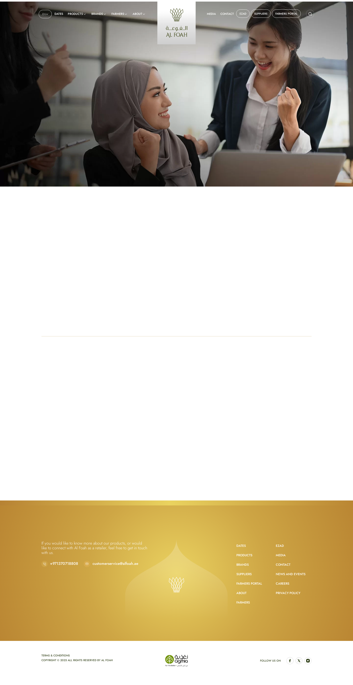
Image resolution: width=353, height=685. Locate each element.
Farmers (117, 14)
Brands (97, 14)
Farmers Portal (286, 14)
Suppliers (260, 14)
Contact (227, 14)
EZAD (243, 14)
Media (211, 14)
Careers (282, 583)
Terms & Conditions (55, 655)
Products (75, 14)
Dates (58, 14)
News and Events (290, 574)
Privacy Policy (288, 593)
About (137, 14)
